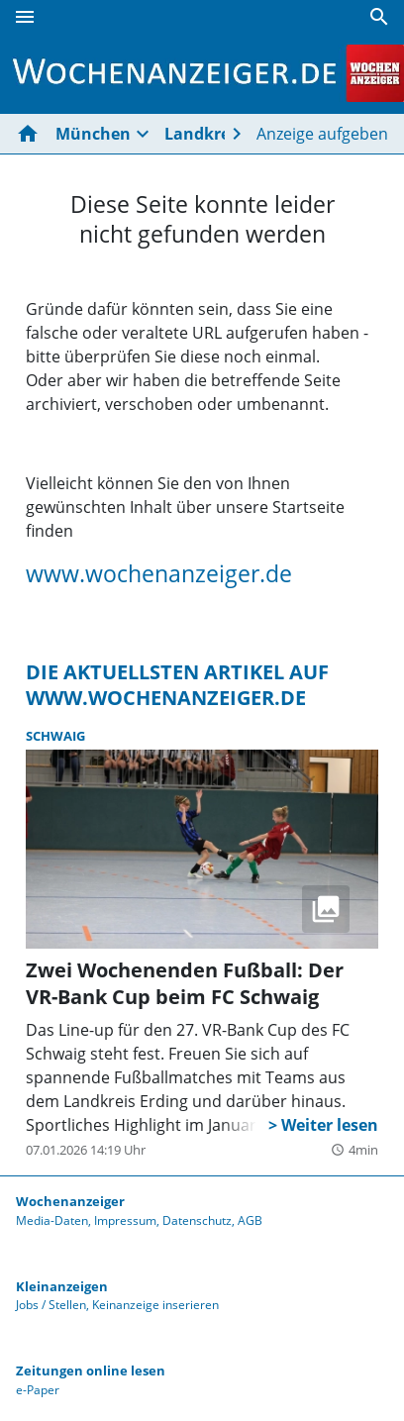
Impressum (125, 1220)
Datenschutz (197, 1220)
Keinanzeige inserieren (155, 1304)
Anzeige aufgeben (322, 134)
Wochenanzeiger (70, 1201)
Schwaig (55, 736)
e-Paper (37, 1389)
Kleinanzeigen (62, 1286)
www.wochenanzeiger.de (159, 573)
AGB (250, 1220)
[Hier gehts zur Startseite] (32, 133)
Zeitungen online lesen (90, 1370)
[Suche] (379, 17)
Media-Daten (52, 1220)
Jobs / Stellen (51, 1304)
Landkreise (208, 134)
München (93, 134)
